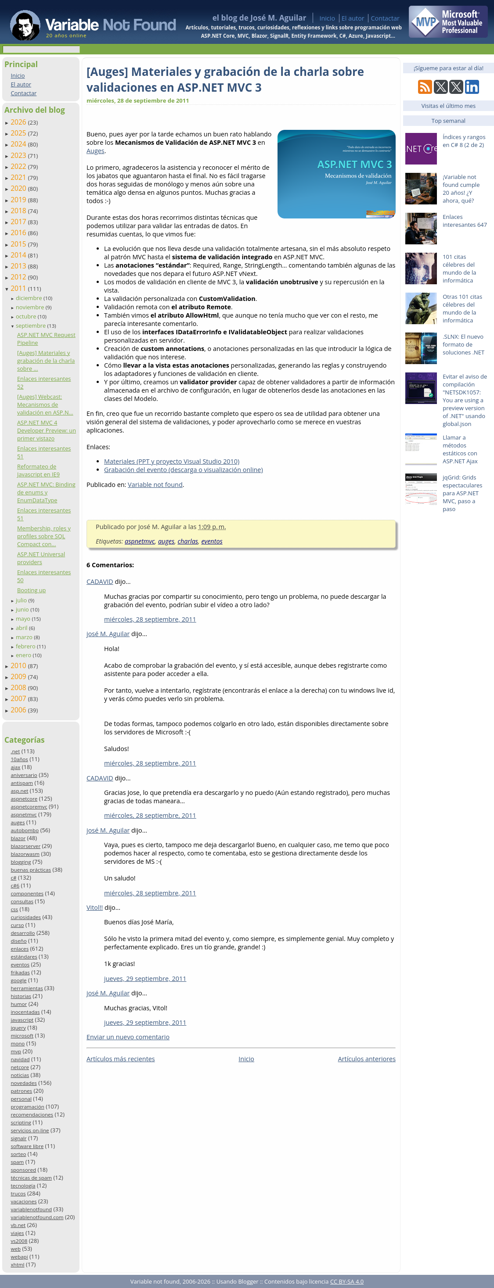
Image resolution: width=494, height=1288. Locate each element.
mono (18, 1043)
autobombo (25, 830)
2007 (19, 698)
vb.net (18, 1225)
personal (21, 1098)
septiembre (31, 325)
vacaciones (23, 1201)
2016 (19, 232)
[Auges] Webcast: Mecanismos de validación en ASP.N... (45, 404)
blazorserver (25, 846)
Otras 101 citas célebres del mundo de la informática (462, 308)
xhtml (17, 1264)
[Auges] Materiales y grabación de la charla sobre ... (46, 360)
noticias (20, 1075)
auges (18, 822)
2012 (19, 277)
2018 (19, 210)
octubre (27, 316)
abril (22, 628)
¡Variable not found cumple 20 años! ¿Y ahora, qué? (461, 188)
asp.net (19, 790)
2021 (19, 177)
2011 (19, 288)
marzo (25, 637)
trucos (18, 1193)
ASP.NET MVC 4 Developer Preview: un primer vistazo (46, 430)
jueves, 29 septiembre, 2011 (145, 978)
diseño (18, 940)
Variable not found (155, 484)
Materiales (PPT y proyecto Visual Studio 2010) (171, 461)
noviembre (31, 307)
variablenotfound (31, 1209)
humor (19, 1004)
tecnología (23, 1185)
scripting (21, 1122)
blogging (21, 862)
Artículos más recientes (121, 1059)
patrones (21, 1091)
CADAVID (100, 581)
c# (13, 877)
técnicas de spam (31, 1177)
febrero (26, 646)
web (16, 1248)
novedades (23, 1083)
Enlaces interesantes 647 (465, 221)
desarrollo (23, 933)
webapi (19, 1256)
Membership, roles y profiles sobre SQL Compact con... (44, 536)
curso (17, 925)
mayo (24, 619)
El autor (353, 18)
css (14, 909)
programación (27, 1106)
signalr (18, 1138)
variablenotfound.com (37, 1217)
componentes (27, 893)
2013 (19, 266)
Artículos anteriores (367, 1059)
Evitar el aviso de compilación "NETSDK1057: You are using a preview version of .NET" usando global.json (465, 400)
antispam (22, 783)
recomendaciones (32, 1114)
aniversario (24, 775)
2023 (19, 155)
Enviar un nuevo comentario (128, 1037)
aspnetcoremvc (29, 806)
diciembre (29, 298)
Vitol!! (95, 907)
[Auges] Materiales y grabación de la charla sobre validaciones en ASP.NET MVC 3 (225, 79)
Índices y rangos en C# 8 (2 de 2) (464, 141)
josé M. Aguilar (108, 634)
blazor (18, 838)
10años (19, 759)
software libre (27, 1146)
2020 (19, 188)
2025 (19, 133)
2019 (19, 199)
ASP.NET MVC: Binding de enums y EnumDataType (46, 492)
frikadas (20, 972)
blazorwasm (25, 854)
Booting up (31, 590)
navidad (20, 1059)
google (18, 980)
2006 (19, 710)
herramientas (27, 988)
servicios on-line (30, 1130)
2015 (19, 244)
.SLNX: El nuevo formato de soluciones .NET (463, 344)
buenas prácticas (31, 869)
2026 (19, 122)
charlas (187, 541)
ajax (15, 767)
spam (17, 1162)
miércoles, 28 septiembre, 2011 (150, 619)
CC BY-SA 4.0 (347, 1281)
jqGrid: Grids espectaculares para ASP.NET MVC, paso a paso (462, 493)
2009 (19, 676)
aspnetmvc (23, 814)
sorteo (18, 1154)
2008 (19, 687)
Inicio (327, 18)
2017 (19, 221)
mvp (16, 1051)
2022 (19, 166)
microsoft (22, 1035)
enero (24, 655)
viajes (17, 1233)
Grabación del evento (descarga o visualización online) (183, 469)
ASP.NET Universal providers (41, 558)
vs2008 (19, 1241)
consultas (22, 901)
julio (22, 600)
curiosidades (26, 917)
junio (23, 609)
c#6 (15, 885)
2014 (19, 255)
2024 (19, 144)
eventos (20, 964)
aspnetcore (24, 798)
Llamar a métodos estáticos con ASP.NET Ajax (460, 449)
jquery (18, 1027)
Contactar (385, 18)
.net (15, 751)
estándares (24, 956)
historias (21, 996)
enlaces (20, 948)
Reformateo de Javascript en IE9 (38, 470)
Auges (96, 151)
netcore (20, 1067)
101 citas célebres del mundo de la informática (459, 268)
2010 (19, 665)
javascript (22, 1019)
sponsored (23, 1169)
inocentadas (25, 1012)
